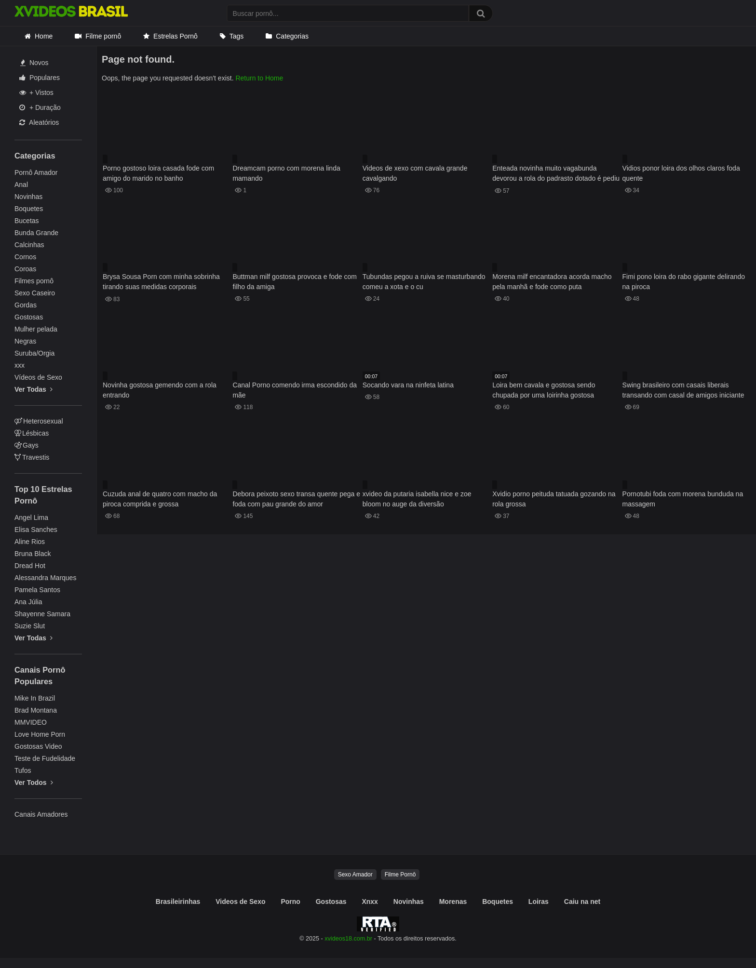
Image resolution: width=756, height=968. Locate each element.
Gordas (25, 305)
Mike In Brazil (34, 698)
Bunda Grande (36, 233)
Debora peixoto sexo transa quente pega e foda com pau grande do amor (296, 499)
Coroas (25, 269)
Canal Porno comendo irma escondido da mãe (294, 390)
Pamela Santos (37, 590)
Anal (21, 184)
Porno (290, 901)
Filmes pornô (34, 281)
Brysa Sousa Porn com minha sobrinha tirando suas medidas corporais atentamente (161, 282)
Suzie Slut (29, 626)
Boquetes (28, 208)
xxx (19, 365)
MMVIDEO (30, 722)
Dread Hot (29, 566)
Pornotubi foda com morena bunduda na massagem (682, 499)
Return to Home (259, 78)
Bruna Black (32, 553)
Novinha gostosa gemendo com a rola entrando (159, 390)
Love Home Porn (39, 734)
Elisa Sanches (35, 529)
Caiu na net (582, 901)
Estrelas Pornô (175, 36)
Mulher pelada (35, 329)
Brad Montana (35, 710)
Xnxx (370, 901)
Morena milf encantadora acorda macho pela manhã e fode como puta (551, 282)
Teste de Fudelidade (44, 758)
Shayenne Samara (42, 614)
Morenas (453, 901)
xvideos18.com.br (348, 938)
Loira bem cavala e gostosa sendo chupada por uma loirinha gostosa (543, 390)
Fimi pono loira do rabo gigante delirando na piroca (683, 282)
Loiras (538, 901)
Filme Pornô (400, 874)
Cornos (25, 257)
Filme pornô (103, 36)
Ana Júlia (28, 602)
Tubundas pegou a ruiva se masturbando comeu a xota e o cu (424, 282)
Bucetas (26, 221)
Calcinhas (29, 245)
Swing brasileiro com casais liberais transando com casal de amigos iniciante (683, 390)
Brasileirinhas (178, 901)
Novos (34, 62)
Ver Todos (33, 782)
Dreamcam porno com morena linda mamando (286, 173)
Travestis (31, 457)
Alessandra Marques (45, 578)
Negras (25, 341)
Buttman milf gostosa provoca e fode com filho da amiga (294, 282)
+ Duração (40, 107)
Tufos (22, 770)
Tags (237, 36)
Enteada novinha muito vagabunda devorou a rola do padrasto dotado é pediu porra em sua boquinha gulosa (556, 174)
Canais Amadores (41, 814)
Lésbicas (31, 433)
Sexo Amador (355, 874)
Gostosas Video (38, 746)
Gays (26, 445)
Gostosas (28, 317)
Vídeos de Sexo (38, 377)
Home (44, 36)
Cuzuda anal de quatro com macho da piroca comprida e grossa (160, 499)
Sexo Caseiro (34, 293)
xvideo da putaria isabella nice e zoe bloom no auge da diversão (417, 499)
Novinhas (28, 196)
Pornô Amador (36, 172)
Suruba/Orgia (34, 353)
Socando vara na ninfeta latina (408, 385)
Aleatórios (39, 122)
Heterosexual (38, 421)
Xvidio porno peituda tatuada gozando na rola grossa (553, 499)
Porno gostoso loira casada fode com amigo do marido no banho (158, 173)
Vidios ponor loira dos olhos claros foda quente (681, 173)
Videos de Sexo (240, 901)
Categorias (292, 36)
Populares (39, 77)
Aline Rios (29, 541)
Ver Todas (33, 389)
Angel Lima (31, 517)
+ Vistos (36, 92)
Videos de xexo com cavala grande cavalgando (415, 173)
